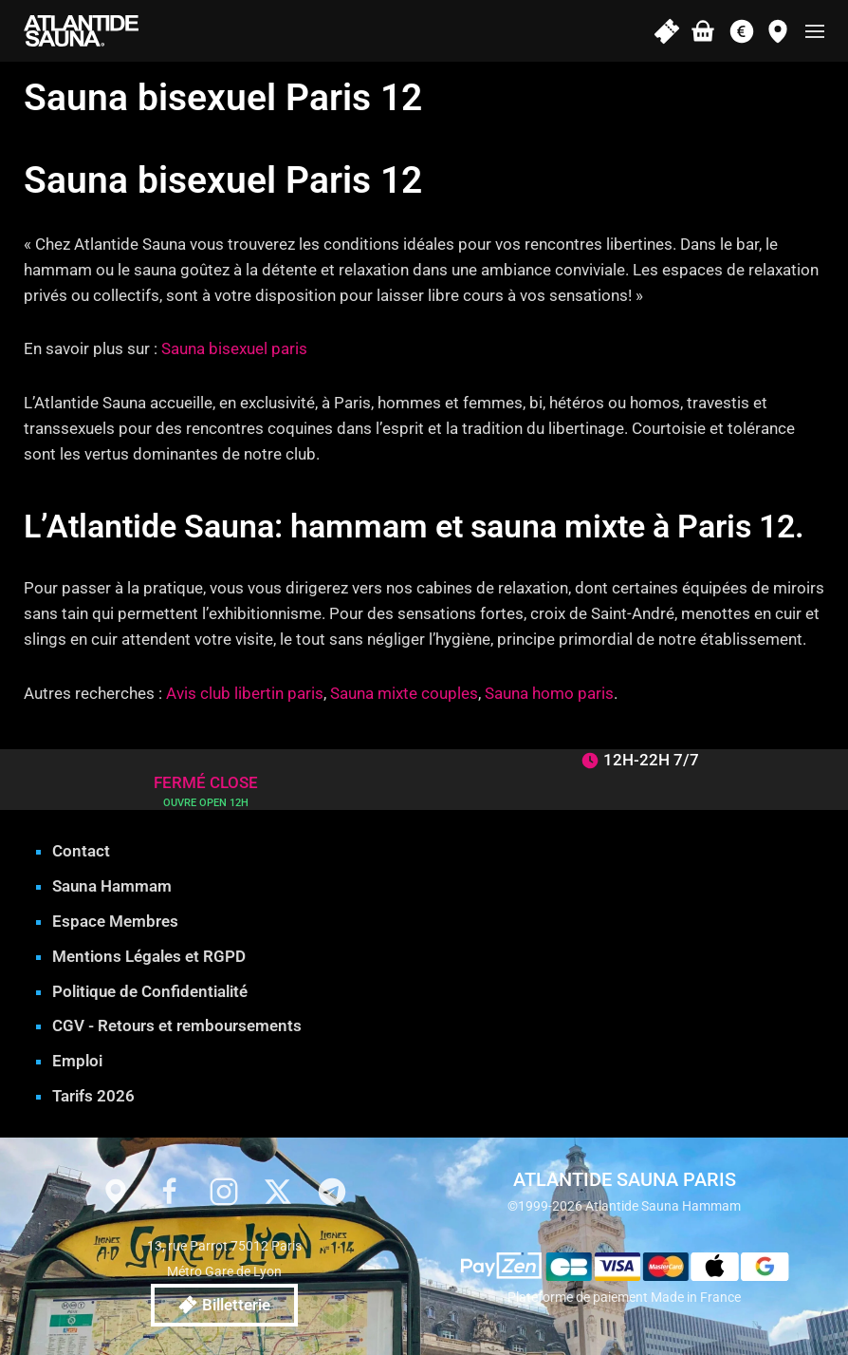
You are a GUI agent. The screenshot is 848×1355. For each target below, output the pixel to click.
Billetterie (224, 1305)
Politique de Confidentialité (150, 991)
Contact (81, 850)
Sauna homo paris (549, 693)
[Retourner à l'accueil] (81, 31)
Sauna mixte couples (404, 693)
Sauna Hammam (112, 885)
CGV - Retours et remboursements (177, 1025)
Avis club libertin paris (244, 693)
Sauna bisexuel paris (234, 348)
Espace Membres (115, 921)
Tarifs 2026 (93, 1095)
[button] (814, 31)
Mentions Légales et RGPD (149, 956)
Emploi (77, 1060)
